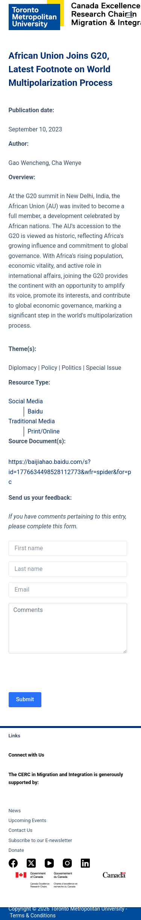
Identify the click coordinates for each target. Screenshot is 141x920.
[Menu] (129, 15)
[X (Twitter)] (31, 863)
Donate (16, 850)
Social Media (26, 401)
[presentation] (66, 673)
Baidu (35, 411)
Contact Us (21, 830)
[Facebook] (13, 863)
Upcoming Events (28, 820)
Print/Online (44, 431)
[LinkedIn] (85, 863)
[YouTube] (49, 863)
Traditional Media (32, 421)
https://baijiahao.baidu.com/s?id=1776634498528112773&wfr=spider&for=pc (70, 471)
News (15, 810)
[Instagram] (67, 863)
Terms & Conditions (33, 915)
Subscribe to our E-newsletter (40, 840)
